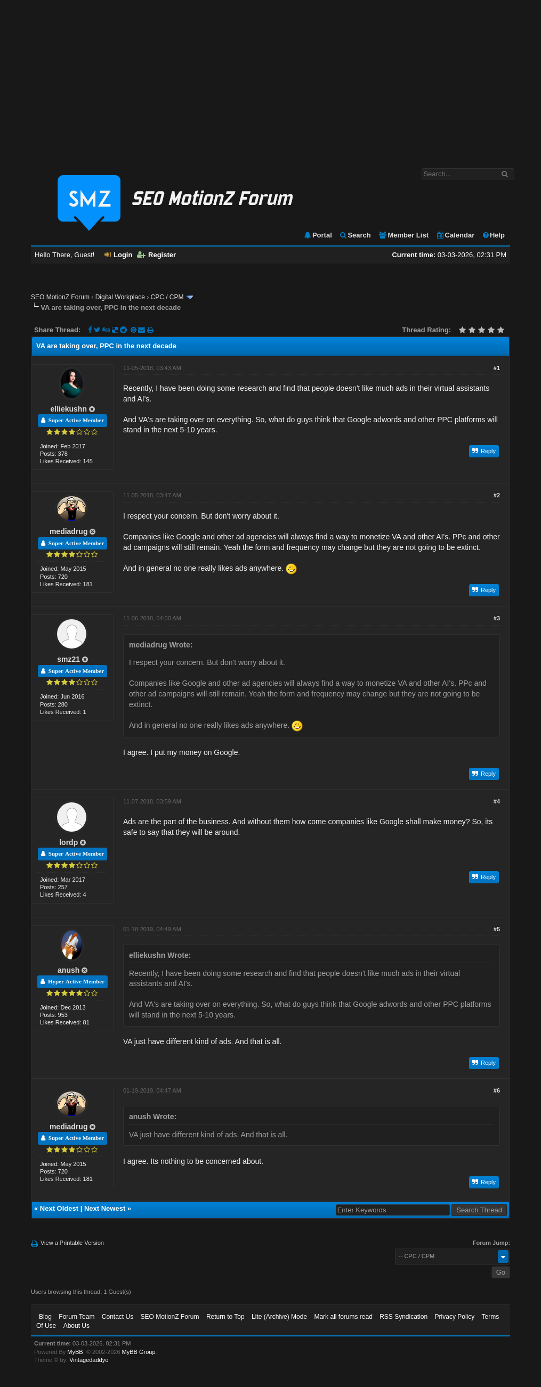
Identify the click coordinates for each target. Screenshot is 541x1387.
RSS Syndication (403, 1316)
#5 (497, 929)
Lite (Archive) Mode (279, 1316)
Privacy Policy (455, 1316)
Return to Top (225, 1316)
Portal (317, 235)
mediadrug (69, 531)
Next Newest (104, 1208)
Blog (45, 1316)
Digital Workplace (120, 297)
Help (493, 235)
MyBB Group (139, 1352)
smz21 (68, 659)
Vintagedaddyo (88, 1360)
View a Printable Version (72, 1243)
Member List (403, 235)
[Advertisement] (270, 78)
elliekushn (68, 409)
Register (156, 255)
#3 (497, 618)
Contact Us (117, 1316)
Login (118, 255)
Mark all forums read (343, 1316)
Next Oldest (59, 1208)
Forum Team (76, 1316)
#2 (497, 495)
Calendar (455, 235)
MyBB (75, 1352)
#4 (497, 801)
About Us (76, 1325)
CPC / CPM (166, 297)
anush (68, 970)
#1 (497, 368)
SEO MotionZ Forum (60, 297)
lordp (68, 842)
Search (354, 235)
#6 (497, 1090)
